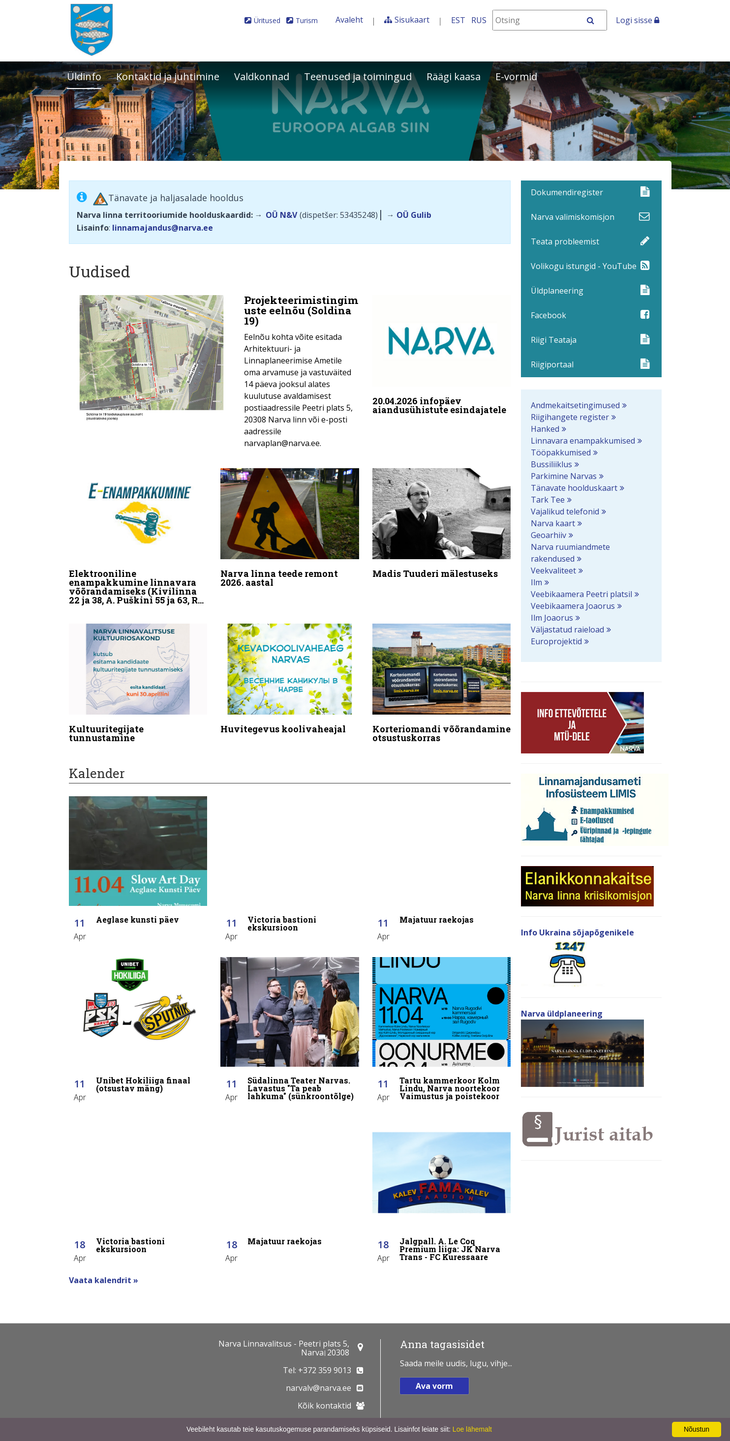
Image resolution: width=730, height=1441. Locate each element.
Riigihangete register (570, 417)
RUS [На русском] (479, 20)
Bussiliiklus (551, 464)
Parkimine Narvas (564, 476)
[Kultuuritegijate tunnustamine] (138, 681)
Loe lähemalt (472, 1429)
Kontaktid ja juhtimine (167, 76)
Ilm (536, 582)
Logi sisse (637, 20)
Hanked (545, 428)
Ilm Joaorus (552, 617)
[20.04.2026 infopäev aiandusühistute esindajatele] (441, 357)
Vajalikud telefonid (565, 511)
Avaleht (349, 19)
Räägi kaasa (453, 76)
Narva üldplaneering (562, 1013)
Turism (307, 20)
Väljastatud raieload (567, 629)
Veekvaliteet (553, 570)
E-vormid (516, 76)
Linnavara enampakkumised (583, 440)
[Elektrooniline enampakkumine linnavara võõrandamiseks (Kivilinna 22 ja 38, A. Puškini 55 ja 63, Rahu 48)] (138, 536)
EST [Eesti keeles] (458, 20)
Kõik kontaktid (324, 1405)
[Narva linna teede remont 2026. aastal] (289, 528)
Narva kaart (553, 523)
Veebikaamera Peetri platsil (581, 594)
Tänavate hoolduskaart (574, 487)
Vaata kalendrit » (103, 1273)
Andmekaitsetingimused (575, 405)
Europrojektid (556, 641)
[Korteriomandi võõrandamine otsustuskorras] (441, 681)
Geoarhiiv (548, 535)
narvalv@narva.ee (318, 1387)
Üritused (267, 20)
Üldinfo (84, 76)
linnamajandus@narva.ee (162, 227)
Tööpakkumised (561, 452)
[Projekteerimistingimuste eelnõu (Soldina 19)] (214, 374)
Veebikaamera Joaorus (573, 605)
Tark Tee (548, 499)
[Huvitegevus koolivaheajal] (289, 676)
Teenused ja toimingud (358, 76)
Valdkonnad (261, 76)
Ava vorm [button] (434, 1386)
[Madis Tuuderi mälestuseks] (441, 523)
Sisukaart (412, 19)
